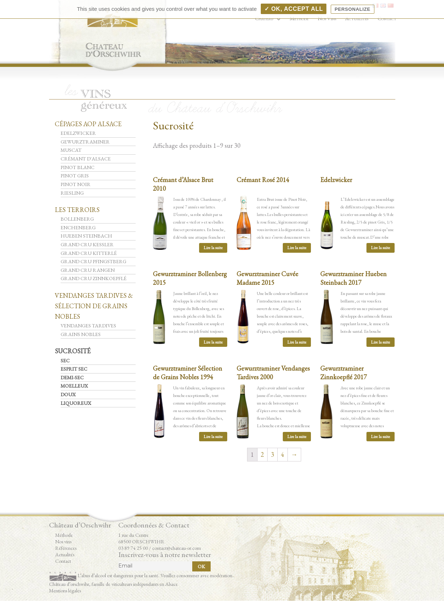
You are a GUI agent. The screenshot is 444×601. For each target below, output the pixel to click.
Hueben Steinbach (86, 236)
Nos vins (63, 541)
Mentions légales (65, 590)
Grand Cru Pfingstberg (93, 261)
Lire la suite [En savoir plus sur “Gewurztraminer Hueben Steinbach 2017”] (380, 342)
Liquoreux (76, 403)
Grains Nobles (81, 334)
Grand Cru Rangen (88, 270)
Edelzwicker (78, 133)
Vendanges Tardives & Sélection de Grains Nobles (94, 306)
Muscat (71, 150)
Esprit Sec (74, 369)
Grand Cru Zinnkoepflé (94, 278)
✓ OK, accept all (293, 9)
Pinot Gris (75, 175)
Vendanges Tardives (88, 325)
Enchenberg (78, 227)
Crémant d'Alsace (86, 158)
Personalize (352, 9)
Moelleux (74, 386)
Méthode (64, 535)
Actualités (64, 554)
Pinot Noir (76, 184)
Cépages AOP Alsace (88, 124)
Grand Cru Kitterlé (89, 253)
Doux (68, 394)
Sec (65, 360)
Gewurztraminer (85, 141)
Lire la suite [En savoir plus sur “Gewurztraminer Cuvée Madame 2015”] (297, 342)
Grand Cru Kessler (87, 244)
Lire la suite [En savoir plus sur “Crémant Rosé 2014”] (297, 248)
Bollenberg (77, 219)
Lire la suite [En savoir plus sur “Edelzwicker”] (380, 248)
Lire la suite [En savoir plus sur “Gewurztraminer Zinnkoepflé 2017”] (380, 436)
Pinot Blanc (77, 167)
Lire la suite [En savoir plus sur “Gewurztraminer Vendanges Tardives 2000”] (297, 436)
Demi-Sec (72, 377)
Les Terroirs (77, 210)
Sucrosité (73, 351)
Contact (63, 561)
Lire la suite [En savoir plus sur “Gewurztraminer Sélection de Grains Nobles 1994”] (213, 436)
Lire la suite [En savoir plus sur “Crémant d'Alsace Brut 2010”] (213, 248)
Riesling (72, 193)
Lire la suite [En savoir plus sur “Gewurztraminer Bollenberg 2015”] (213, 342)
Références (65, 548)
